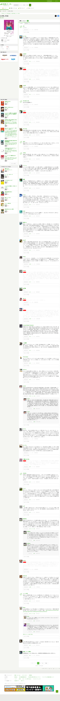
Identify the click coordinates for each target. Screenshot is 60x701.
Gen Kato (25, 128)
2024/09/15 (38, 122)
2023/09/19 (38, 250)
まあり (24, 110)
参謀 (24, 179)
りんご (24, 488)
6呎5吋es (25, 518)
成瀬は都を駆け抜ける (8, 191)
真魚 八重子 (6, 102)
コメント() (31, 29)
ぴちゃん (25, 369)
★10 (30, 264)
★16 (30, 318)
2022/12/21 (38, 613)
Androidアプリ (16, 680)
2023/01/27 (38, 512)
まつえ (24, 428)
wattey (24, 152)
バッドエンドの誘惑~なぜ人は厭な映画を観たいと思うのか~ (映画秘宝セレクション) (11, 114)
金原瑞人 (6, 210)
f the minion (25, 356)
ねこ (24, 26)
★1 (30, 61)
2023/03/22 (38, 379)
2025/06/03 (38, 61)
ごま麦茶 (25, 342)
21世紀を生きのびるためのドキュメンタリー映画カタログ (10, 149)
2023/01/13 (36, 569)
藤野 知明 (6, 181)
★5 (30, 233)
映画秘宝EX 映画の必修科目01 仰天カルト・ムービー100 (11, 120)
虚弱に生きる (7, 168)
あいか (24, 298)
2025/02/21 (38, 79)
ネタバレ (26, 23)
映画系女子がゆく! (8, 101)
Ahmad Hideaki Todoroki (28, 325)
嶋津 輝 (6, 204)
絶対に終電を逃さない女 (8, 169)
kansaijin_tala (26, 100)
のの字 (24, 85)
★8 (30, 79)
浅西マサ (25, 222)
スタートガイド (24, 675)
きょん (24, 67)
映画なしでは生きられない (9, 107)
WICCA (28, 623)
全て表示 (21, 23)
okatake (24, 473)
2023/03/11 (36, 452)
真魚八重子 (2, 17)
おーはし (25, 36)
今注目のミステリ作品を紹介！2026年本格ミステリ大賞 (10, 13)
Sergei (24, 270)
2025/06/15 (36, 47)
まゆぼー (25, 53)
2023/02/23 (38, 466)
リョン (24, 194)
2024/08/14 (36, 146)
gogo (24, 211)
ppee (24, 141)
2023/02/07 (38, 499)
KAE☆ (24, 560)
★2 (30, 122)
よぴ (24, 506)
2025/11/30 (36, 29)
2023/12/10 (38, 204)
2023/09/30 (38, 233)
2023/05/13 (38, 336)
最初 (32, 663)
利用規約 (30, 675)
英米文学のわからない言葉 (9, 209)
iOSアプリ (22, 680)
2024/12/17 (36, 104)
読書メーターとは (17, 675)
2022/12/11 (38, 655)
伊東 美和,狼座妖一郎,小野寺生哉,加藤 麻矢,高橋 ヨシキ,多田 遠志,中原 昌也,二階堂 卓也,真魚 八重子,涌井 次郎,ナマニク (11, 143)
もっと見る (13, 163)
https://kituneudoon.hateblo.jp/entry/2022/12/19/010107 (36, 611)
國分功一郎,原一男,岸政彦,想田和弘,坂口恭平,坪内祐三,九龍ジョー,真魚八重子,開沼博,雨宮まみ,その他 (11, 151)
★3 (30, 188)
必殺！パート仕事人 (27, 651)
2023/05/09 (38, 350)
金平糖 (24, 288)
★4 (30, 350)
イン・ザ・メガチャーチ (9, 174)
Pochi (24, 256)
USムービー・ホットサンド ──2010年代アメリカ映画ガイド (11, 129)
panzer (24, 385)
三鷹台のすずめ (26, 459)
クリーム (25, 165)
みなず (24, 240)
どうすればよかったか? (8, 180)
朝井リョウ (6, 175)
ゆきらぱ (25, 575)
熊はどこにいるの (8, 197)
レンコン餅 (25, 593)
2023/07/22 (36, 302)
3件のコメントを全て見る (28, 634)
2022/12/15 (38, 645)
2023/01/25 (38, 528)
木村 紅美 (6, 198)
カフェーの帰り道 (8, 203)
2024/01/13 (38, 188)
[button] (30, 5)
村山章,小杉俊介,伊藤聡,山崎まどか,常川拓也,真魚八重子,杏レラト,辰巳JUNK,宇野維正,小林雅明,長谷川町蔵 (11, 158)
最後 (46, 663)
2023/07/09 (38, 318)
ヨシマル (25, 445)
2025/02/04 (38, 94)
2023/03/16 (36, 438)
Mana (24, 607)
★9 (34, 408)
